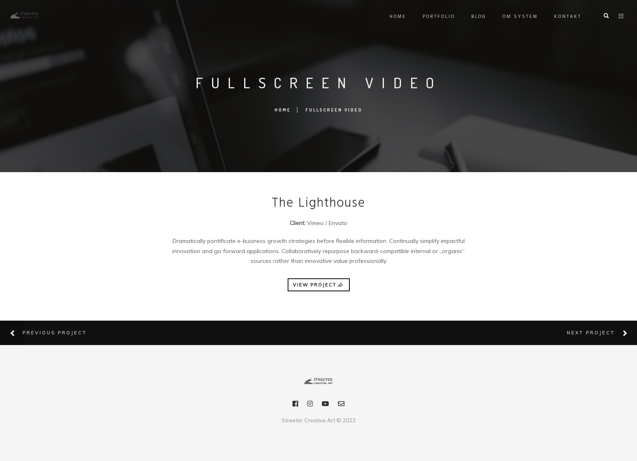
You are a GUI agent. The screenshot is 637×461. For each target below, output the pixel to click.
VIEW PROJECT (318, 285)
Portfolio (436, 16)
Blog (476, 16)
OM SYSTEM (518, 16)
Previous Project (54, 333)
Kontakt (565, 16)
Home (396, 16)
